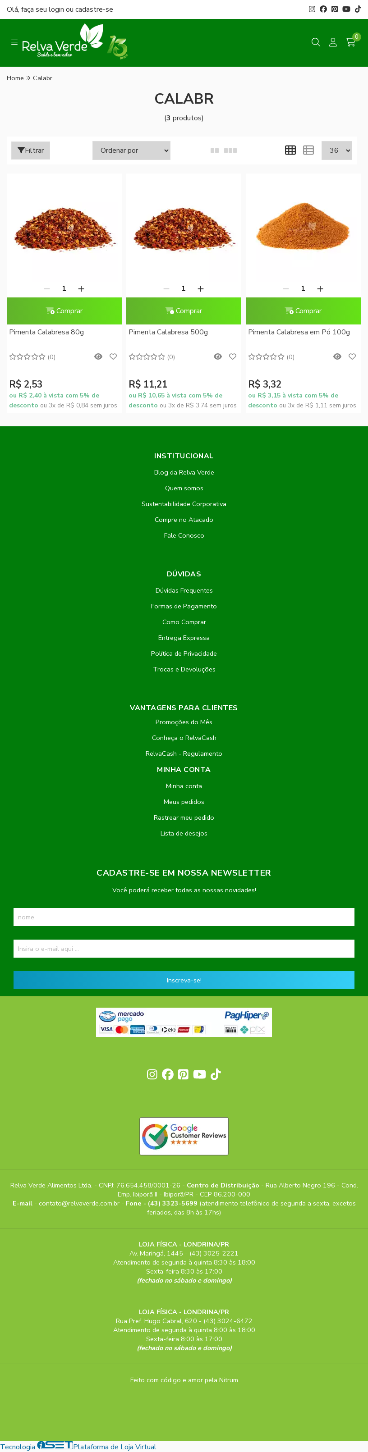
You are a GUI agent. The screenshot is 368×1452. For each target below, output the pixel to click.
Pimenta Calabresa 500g (167, 332)
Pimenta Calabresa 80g (46, 332)
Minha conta (184, 785)
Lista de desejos (184, 833)
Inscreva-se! (184, 980)
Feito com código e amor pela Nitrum (184, 1379)
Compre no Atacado (184, 519)
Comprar (63, 311)
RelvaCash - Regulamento (184, 753)
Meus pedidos (184, 801)
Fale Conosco (184, 535)
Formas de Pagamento (184, 606)
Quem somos (184, 488)
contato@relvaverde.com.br (80, 1203)
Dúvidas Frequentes (184, 590)
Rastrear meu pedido (184, 817)
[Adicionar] (81, 288)
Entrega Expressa (184, 637)
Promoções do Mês (184, 721)
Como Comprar (184, 621)
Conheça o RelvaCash (184, 737)
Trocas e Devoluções (184, 669)
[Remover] (46, 288)
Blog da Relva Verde (184, 472)
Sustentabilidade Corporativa (184, 503)
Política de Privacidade (184, 653)
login (57, 9)
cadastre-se (94, 9)
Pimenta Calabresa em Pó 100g (296, 332)
